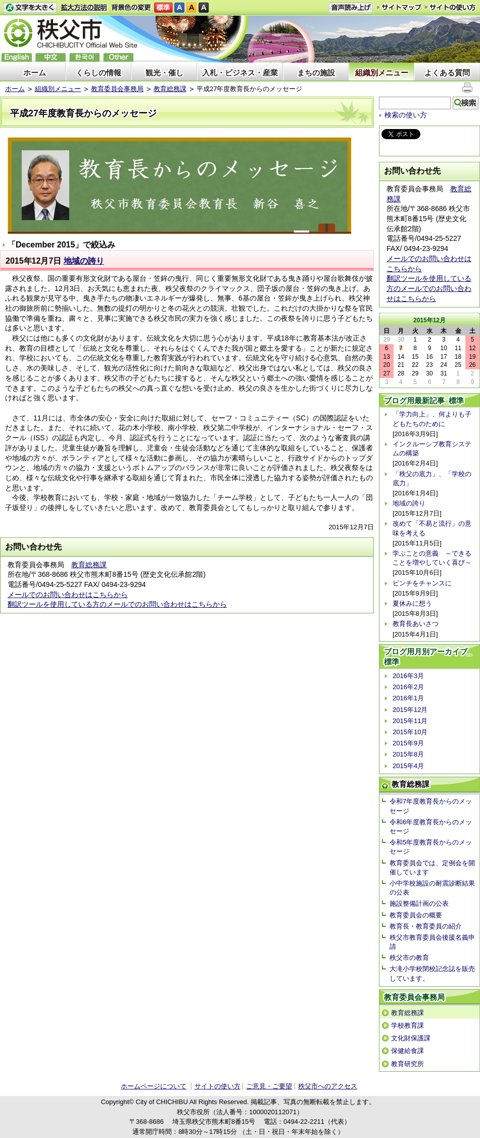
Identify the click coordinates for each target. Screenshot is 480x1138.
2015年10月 (410, 732)
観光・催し (164, 72)
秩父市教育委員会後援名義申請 (432, 942)
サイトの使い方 (450, 7)
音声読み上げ (350, 8)
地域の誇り (84, 261)
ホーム (34, 72)
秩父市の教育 (409, 957)
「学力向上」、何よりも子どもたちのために (432, 418)
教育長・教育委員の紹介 (426, 926)
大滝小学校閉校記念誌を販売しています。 (432, 973)
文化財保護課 (410, 1038)
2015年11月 (410, 721)
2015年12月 (410, 709)
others (118, 57)
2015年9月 (408, 743)
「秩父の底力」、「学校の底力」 (432, 478)
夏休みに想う (412, 603)
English (17, 57)
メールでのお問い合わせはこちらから (68, 595)
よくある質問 (447, 72)
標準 (163, 8)
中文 (50, 57)
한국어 (84, 57)
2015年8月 (408, 754)
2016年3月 (408, 676)
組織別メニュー (381, 72)
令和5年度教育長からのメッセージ (431, 846)
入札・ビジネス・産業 (240, 72)
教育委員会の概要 (416, 915)
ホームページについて (153, 1086)
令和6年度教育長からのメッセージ (431, 826)
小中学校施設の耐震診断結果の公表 (432, 887)
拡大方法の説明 (84, 8)
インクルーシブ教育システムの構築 (432, 448)
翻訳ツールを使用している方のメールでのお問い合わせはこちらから (117, 604)
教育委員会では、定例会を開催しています (432, 867)
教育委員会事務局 (117, 89)
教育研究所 (407, 1064)
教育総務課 (170, 89)
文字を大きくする (30, 8)
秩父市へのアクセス (327, 1086)
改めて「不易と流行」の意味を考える (432, 528)
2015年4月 (408, 766)
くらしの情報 (98, 72)
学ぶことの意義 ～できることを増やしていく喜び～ (432, 558)
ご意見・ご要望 (269, 1086)
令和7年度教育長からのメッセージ (431, 805)
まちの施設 (316, 72)
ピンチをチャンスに (422, 583)
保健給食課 (407, 1051)
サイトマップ (399, 7)
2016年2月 (408, 687)
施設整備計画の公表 (419, 903)
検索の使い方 (406, 115)
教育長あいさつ (416, 623)
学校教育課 (407, 1025)
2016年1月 (408, 698)
